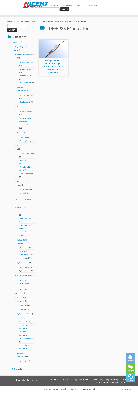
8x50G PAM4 (24, 284)
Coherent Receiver (26, 125)
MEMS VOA (24, 306)
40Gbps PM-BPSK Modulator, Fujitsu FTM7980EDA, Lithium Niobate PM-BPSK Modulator (53, 66)
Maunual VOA (24, 309)
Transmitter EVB (25, 255)
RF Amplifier (24, 193)
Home (42, 5)
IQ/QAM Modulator (27, 69)
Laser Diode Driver (26, 174)
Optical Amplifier (23, 263)
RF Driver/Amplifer (26, 95)
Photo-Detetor (25, 190)
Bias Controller (25, 102)
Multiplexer (24, 137)
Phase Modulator (26, 83)
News (79, 5)
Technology (67, 5)
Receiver (23, 251)
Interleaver (23, 361)
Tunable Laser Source (27, 212)
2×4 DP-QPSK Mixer (26, 339)
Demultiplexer (25, 141)
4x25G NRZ (24, 280)
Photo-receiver (22, 107)
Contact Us (92, 5)
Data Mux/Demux (23, 133)
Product (54, 5)
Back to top (126, 389)
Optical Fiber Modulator (58, 21)
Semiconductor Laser (24, 146)
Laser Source (21, 207)
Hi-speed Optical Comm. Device (34, 21)
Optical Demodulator (24, 314)
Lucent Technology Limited (60, 389)
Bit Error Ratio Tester (24, 276)
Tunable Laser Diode (27, 154)
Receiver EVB (24, 248)
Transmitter (24, 258)
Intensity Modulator (27, 62)
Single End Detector (26, 111)
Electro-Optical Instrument (24, 199)
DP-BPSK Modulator (27, 76)
